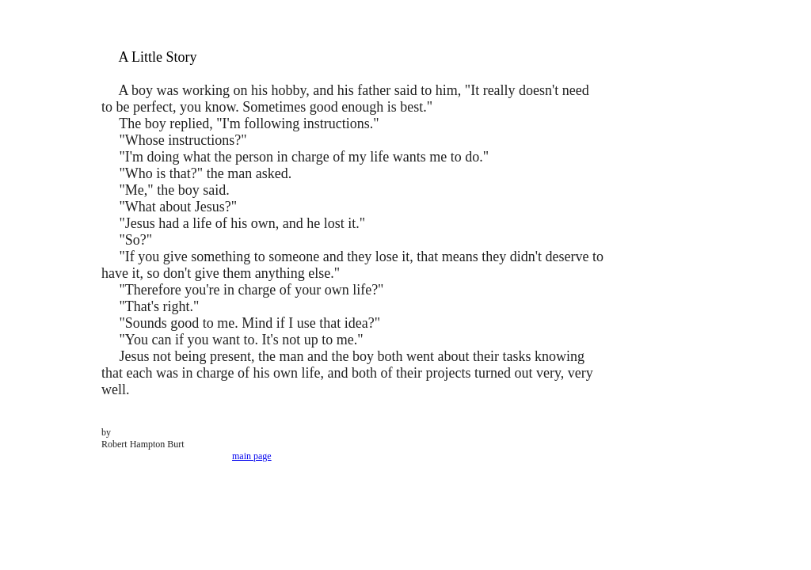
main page (252, 456)
